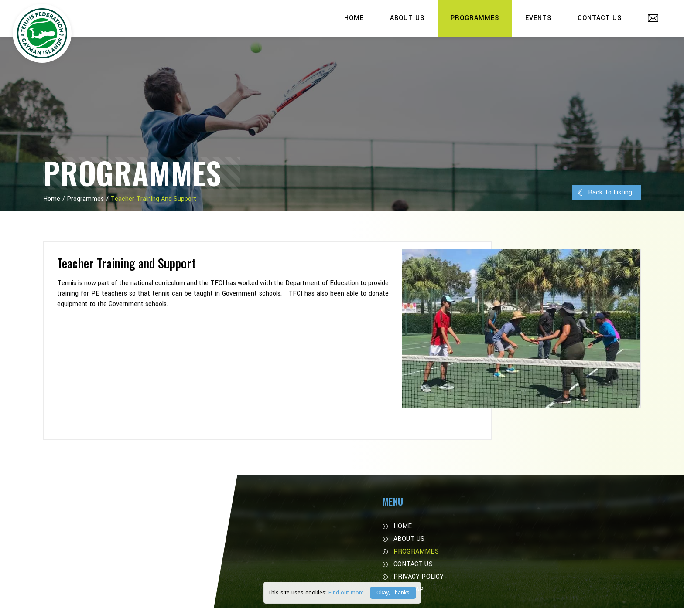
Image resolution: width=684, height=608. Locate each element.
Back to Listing (604, 192)
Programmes (475, 18)
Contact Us (600, 18)
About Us (407, 18)
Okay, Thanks (393, 593)
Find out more (346, 593)
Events (538, 18)
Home (354, 18)
